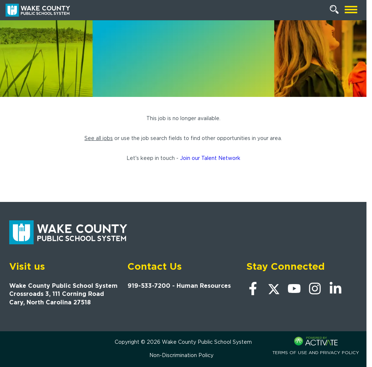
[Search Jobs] (334, 9)
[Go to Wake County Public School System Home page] (38, 10)
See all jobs (98, 138)
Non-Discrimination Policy (181, 355)
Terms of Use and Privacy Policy (315, 352)
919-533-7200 (149, 285)
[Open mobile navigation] (351, 10)
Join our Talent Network (210, 158)
